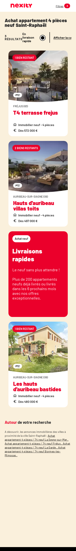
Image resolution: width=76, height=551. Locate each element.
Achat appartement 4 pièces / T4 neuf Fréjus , (34, 443)
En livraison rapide (28, 37)
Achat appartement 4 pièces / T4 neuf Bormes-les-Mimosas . (35, 451)
